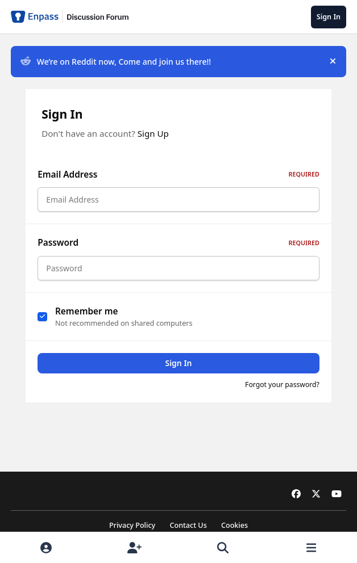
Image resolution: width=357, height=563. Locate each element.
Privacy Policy (132, 525)
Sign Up (153, 133)
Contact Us (187, 525)
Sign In (178, 369)
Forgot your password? (282, 391)
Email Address (178, 174)
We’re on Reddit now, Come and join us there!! (115, 61)
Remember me (86, 317)
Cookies (234, 525)
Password (178, 246)
